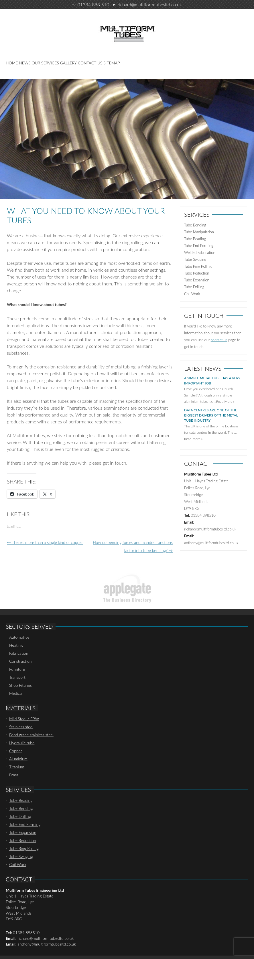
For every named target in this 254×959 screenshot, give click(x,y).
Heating (16, 645)
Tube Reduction (196, 273)
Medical (16, 693)
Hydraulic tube (21, 742)
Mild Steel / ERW (24, 718)
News (24, 62)
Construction (20, 661)
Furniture (17, 669)
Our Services (45, 62)
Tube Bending (195, 225)
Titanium (16, 766)
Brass (13, 774)
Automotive (19, 637)
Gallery (68, 62)
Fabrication (18, 653)
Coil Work (192, 293)
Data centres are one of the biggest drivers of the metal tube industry (211, 415)
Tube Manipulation (199, 232)
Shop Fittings (20, 685)
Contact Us (90, 62)
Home (12, 62)
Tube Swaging (195, 259)
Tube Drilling (194, 287)
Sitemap (111, 62)
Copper (15, 750)
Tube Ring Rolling (198, 266)
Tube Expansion (196, 280)
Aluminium (18, 758)
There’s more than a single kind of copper (45, 542)
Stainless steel (21, 726)
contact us (219, 340)
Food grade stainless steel (31, 734)
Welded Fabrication (199, 252)
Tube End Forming (198, 245)
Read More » (225, 401)
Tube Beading (195, 238)
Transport (17, 677)
